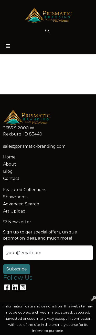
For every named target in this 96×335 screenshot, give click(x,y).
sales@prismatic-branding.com (34, 146)
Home (9, 157)
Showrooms (15, 196)
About (9, 164)
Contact (11, 178)
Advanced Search (21, 204)
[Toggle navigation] (8, 46)
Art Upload (14, 211)
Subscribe (16, 269)
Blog (8, 171)
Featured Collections (24, 189)
